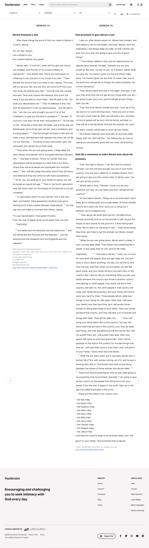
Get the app (121, 4)
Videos (41, 4)
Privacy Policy (33, 535)
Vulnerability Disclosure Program (16, 537)
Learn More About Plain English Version (89, 449)
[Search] (77, 5)
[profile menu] (139, 4)
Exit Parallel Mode (133, 14)
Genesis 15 (25, 13)
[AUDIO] (115, 14)
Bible (25, 4)
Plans (33, 4)
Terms (42, 535)
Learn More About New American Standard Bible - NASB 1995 (34, 267)
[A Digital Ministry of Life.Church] (74, 528)
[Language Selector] (131, 4)
